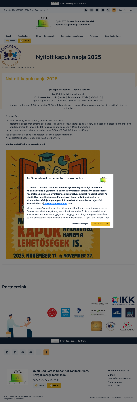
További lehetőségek (79, 224)
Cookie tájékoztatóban (55, 203)
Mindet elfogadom (101, 224)
